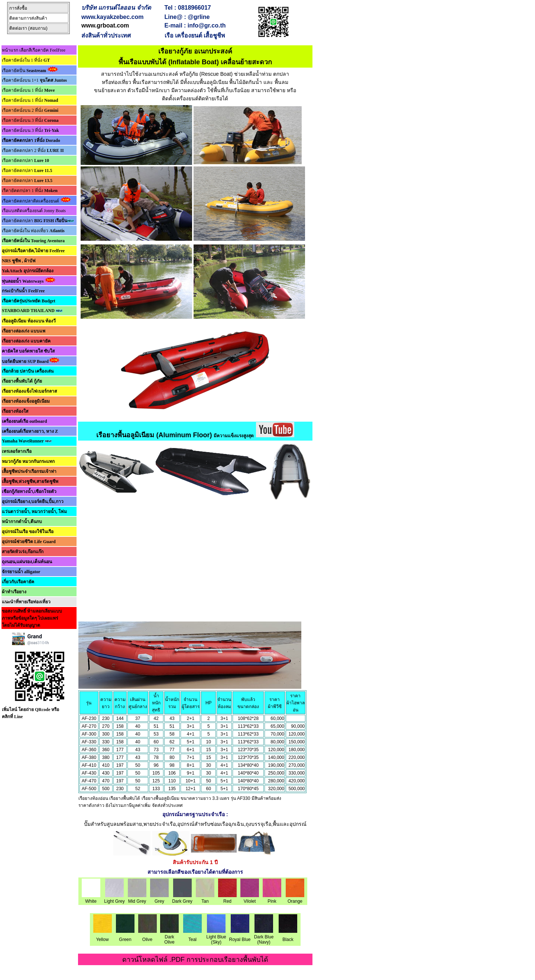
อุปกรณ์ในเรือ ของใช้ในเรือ (28, 531)
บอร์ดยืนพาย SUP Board (31, 361)
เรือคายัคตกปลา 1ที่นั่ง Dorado (31, 140)
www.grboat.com (105, 25)
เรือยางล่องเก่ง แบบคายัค (26, 341)
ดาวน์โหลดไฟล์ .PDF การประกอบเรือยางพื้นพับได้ (195, 959)
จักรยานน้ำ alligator (21, 571)
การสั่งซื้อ (18, 8)
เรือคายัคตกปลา (25, 160)
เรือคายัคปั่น (24, 70)
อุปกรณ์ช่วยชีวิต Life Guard (29, 541)
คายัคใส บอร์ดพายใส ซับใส (28, 351)
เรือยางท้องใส (15, 411)
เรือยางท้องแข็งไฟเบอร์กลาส (29, 391)
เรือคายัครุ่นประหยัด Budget (28, 301)
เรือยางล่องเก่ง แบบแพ (23, 331)
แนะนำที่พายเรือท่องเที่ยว (26, 601)
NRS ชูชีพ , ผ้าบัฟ (19, 260)
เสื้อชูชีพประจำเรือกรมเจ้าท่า (29, 471)
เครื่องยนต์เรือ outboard (24, 421)
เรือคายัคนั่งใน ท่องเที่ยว (33, 230)
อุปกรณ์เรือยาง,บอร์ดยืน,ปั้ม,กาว (33, 501)
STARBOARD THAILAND (32, 310)
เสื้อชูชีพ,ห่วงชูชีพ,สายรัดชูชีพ (30, 481)
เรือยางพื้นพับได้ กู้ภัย (22, 381)
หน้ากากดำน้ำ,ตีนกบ (22, 521)
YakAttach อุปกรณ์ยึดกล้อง (28, 270)
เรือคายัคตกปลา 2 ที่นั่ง (33, 150)
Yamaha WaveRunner (27, 441)
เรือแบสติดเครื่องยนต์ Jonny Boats (34, 210)
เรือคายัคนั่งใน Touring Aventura (33, 240)
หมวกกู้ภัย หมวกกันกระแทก (28, 461)
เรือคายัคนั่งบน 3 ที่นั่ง (30, 120)
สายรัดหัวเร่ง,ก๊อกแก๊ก (22, 551)
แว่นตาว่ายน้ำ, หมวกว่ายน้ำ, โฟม (34, 511)
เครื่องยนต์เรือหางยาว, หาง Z (30, 431)
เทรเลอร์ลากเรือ (17, 451)
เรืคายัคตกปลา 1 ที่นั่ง (30, 190)
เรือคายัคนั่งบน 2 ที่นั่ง (30, 110)
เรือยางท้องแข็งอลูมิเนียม (26, 401)
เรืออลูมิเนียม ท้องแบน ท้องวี (29, 321)
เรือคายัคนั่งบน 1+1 (34, 80)
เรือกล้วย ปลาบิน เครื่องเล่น (28, 371)
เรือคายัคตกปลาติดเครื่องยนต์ (36, 201)
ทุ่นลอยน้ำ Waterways (29, 281)
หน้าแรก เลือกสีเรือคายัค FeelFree (33, 50)
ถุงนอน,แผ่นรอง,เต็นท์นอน (27, 561)
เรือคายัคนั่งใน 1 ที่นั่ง (26, 60)
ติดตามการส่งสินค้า (28, 18)
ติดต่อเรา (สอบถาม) (28, 28)
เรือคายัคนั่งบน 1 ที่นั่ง (28, 90)
